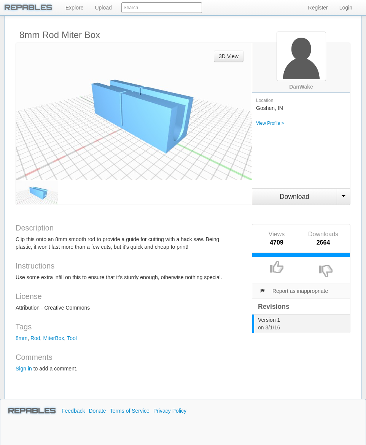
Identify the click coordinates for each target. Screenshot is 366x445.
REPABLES (32, 411)
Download (294, 196)
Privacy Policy (169, 411)
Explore (74, 8)
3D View (229, 56)
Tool (72, 338)
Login (345, 8)
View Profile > (270, 123)
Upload (103, 8)
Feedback (73, 411)
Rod (35, 338)
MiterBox (53, 338)
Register (318, 8)
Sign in (24, 369)
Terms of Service (130, 411)
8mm (21, 338)
